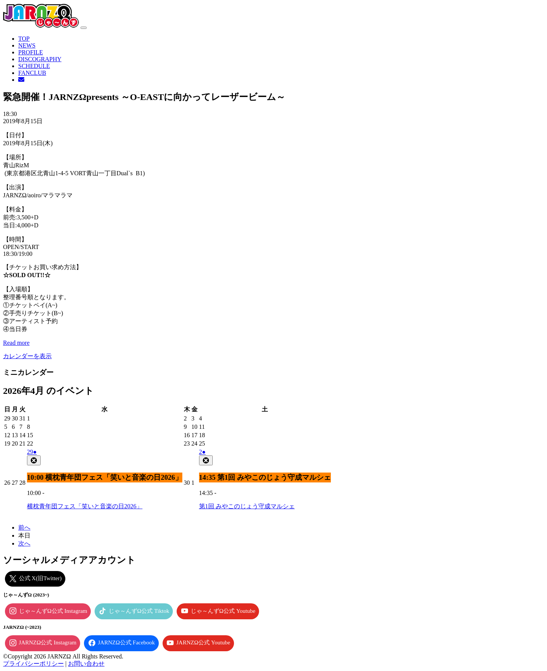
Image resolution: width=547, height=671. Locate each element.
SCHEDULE (34, 66)
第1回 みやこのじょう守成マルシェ (247, 506)
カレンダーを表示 (27, 356)
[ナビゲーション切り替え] (84, 28)
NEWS (26, 45)
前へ (24, 527)
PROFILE (30, 52)
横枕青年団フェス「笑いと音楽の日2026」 (84, 506)
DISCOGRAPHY (40, 59)
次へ (24, 543)
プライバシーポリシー (33, 663)
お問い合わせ (86, 663)
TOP (24, 38)
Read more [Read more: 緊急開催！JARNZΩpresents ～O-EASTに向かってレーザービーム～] (16, 342)
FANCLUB (32, 73)
